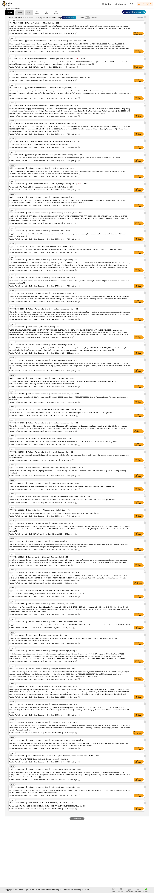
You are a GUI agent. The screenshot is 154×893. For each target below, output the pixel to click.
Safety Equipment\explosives (37, 155)
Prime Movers (33, 803)
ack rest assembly (49, 17)
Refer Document (21, 33)
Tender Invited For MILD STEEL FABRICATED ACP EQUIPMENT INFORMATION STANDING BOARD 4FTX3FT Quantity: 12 (54, 513)
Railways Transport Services (37, 41)
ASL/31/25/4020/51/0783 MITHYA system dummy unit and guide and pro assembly (38, 144)
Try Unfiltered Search (69, 17)
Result (20, 12)
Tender (9, 12)
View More (77, 819)
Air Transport (32, 438)
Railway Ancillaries (33, 23)
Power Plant (31, 74)
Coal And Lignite (34, 246)
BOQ (29, 12)
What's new (120, 4)
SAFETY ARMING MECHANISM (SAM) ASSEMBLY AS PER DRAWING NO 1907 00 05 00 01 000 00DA (46, 594)
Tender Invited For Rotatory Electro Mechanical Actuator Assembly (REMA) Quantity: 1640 (41, 187)
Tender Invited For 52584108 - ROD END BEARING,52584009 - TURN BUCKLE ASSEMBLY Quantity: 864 (47, 806)
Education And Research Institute (39, 141)
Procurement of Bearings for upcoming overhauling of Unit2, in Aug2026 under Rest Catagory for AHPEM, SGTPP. (50, 77)
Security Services (34, 467)
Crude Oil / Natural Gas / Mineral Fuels (42, 756)
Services (106, 4)
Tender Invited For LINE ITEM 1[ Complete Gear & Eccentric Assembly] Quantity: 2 (38, 759)
